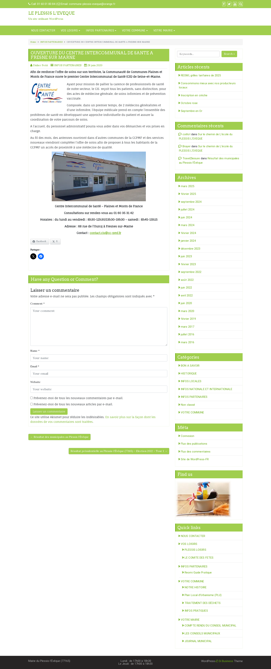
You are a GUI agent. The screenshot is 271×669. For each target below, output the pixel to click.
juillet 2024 (187, 209)
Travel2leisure (191, 158)
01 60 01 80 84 (46, 4)
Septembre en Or (191, 111)
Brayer (187, 146)
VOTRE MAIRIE (163, 30)
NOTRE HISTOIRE (195, 587)
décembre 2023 (190, 248)
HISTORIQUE (189, 373)
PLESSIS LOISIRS (195, 549)
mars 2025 (187, 186)
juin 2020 (186, 303)
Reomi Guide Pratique (198, 572)
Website (35, 382)
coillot (186, 134)
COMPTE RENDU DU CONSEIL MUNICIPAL (210, 625)
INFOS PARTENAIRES (100, 30)
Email (34, 366)
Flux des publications (194, 443)
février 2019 (188, 318)
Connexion (187, 436)
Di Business (224, 661)
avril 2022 (187, 295)
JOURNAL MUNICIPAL (198, 641)
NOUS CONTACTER (43, 30)
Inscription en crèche (194, 95)
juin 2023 (186, 256)
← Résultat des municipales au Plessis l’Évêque (59, 437)
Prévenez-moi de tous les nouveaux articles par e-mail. (73, 404)
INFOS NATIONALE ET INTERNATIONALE (206, 389)
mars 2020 (187, 311)
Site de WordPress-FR (195, 459)
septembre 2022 (191, 272)
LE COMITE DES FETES (199, 557)
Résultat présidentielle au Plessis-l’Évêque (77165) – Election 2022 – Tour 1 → (119, 451)
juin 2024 (186, 217)
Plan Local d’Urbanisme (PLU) (203, 595)
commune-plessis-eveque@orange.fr (92, 4)
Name (35, 350)
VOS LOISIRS (69, 30)
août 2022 (187, 280)
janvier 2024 (188, 240)
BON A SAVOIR (190, 365)
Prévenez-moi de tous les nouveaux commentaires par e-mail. (78, 398)
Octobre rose (189, 103)
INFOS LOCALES (191, 381)
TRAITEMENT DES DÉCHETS (203, 603)
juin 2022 (186, 287)
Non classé (188, 404)
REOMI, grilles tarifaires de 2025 (201, 75)
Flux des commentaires (195, 451)
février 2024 (188, 233)
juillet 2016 (187, 334)
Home (33, 42)
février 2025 (188, 194)
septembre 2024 (191, 202)
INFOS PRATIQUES (196, 610)
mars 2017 (187, 326)
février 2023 (188, 264)
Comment (37, 303)
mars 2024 (187, 225)
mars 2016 (187, 342)
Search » (229, 53)
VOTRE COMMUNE (133, 30)
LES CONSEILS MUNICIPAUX (202, 633)
